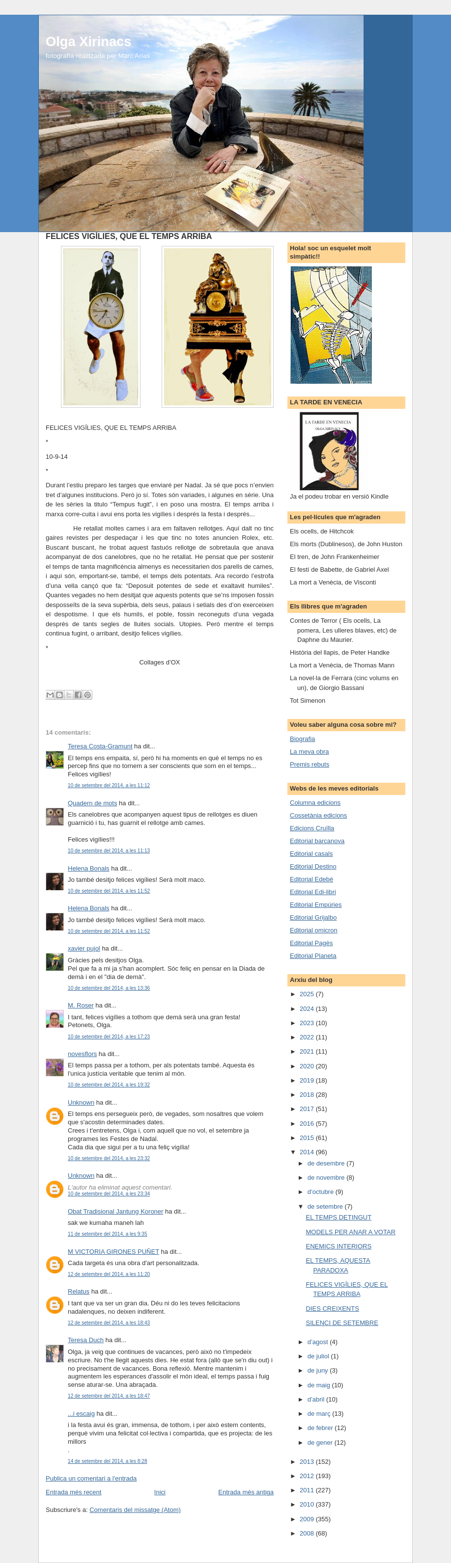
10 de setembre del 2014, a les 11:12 (109, 785)
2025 (308, 994)
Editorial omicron (314, 930)
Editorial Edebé (311, 879)
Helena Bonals (89, 868)
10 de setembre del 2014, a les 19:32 (109, 1084)
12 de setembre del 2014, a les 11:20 (109, 1274)
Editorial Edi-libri (313, 892)
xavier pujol (84, 948)
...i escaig (81, 1413)
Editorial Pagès (311, 943)
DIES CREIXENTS (332, 1308)
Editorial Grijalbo (313, 917)
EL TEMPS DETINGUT (338, 1217)
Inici (160, 1492)
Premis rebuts (309, 764)
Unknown (81, 1102)
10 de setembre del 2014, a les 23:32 (109, 1158)
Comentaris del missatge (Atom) (135, 1509)
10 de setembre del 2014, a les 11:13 (109, 850)
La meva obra (309, 751)
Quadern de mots (92, 803)
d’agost (319, 1342)
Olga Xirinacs (88, 41)
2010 (308, 1504)
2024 (308, 1008)
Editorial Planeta (313, 955)
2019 (308, 1080)
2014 (308, 1152)
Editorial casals (311, 853)
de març (320, 1413)
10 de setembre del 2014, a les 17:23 (109, 1036)
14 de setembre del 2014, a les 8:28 (107, 1461)
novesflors (82, 1054)
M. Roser (81, 1005)
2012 (308, 1476)
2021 (308, 1051)
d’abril (317, 1399)
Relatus (78, 1291)
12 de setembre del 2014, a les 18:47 (109, 1396)
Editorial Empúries (316, 904)
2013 (308, 1461)
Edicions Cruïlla (312, 828)
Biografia (302, 738)
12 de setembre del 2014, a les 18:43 (109, 1322)
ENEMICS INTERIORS (338, 1246)
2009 (308, 1519)
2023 (308, 1023)
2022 (308, 1037)
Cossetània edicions (318, 815)
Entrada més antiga (246, 1492)
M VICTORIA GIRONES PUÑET (113, 1251)
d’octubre (322, 1191)
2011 (308, 1490)
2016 (308, 1123)
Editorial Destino (313, 866)
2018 (308, 1094)
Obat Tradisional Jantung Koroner (115, 1211)
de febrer (321, 1427)
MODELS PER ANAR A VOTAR (350, 1232)
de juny (319, 1370)
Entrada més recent (73, 1492)
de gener (321, 1442)
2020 (308, 1066)
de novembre (327, 1177)
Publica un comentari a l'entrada (91, 1478)
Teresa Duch (86, 1340)
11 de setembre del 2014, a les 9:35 (107, 1234)
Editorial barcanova (317, 841)
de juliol (319, 1356)
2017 (308, 1109)
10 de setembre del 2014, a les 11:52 (109, 891)
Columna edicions (315, 802)
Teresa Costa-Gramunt (100, 746)
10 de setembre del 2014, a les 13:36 (109, 988)
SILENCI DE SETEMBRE (342, 1322)
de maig (320, 1385)
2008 (308, 1533)
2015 (308, 1137)
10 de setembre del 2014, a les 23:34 (109, 1193)
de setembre (326, 1206)
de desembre (327, 1163)
